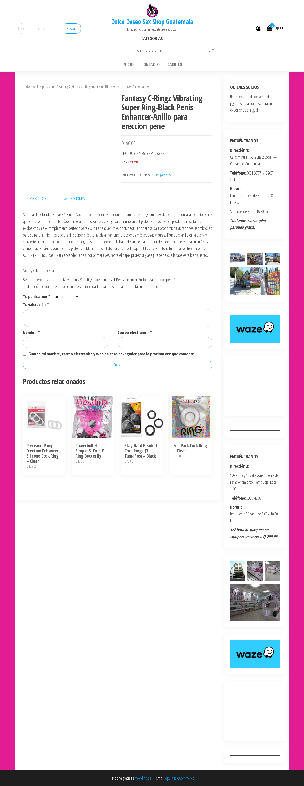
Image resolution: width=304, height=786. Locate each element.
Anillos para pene (44, 86)
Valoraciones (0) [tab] (76, 198)
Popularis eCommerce (178, 778)
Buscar (71, 28)
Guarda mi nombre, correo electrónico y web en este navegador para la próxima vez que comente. (111, 354)
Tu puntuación (36, 296)
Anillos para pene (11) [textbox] (173, 51)
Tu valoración (36, 304)
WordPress (143, 778)
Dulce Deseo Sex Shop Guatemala (152, 21)
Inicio (26, 86)
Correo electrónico (135, 332)
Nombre (31, 332)
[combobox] (152, 49)
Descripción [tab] (37, 198)
